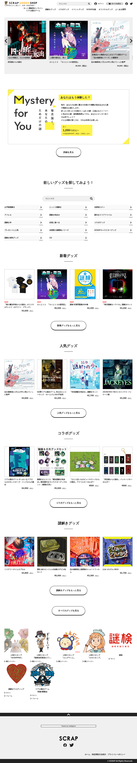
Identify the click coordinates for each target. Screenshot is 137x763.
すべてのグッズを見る (68, 611)
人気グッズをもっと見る (69, 413)
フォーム (9, 696)
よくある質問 (120, 9)
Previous (6, 40)
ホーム (87, 754)
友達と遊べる (54, 223)
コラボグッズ (63, 9)
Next (131, 40)
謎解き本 (7, 223)
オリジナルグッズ (106, 9)
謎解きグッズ (50, 9)
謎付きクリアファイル (103, 215)
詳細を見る (68, 152)
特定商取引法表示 (99, 754)
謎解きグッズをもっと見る (68, 590)
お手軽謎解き (9, 207)
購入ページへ (10, 661)
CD (50, 238)
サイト (112, 659)
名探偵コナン (99, 207)
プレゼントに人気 (11, 230)
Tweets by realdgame (68, 726)
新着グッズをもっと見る (69, 326)
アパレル (7, 215)
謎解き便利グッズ (11, 238)
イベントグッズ (78, 9)
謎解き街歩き (54, 215)
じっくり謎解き (55, 207)
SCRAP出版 (91, 9)
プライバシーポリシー (116, 754)
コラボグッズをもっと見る (68, 503)
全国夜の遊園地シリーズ (58, 230)
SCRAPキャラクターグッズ (105, 230)
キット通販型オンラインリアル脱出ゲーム (33, 9)
